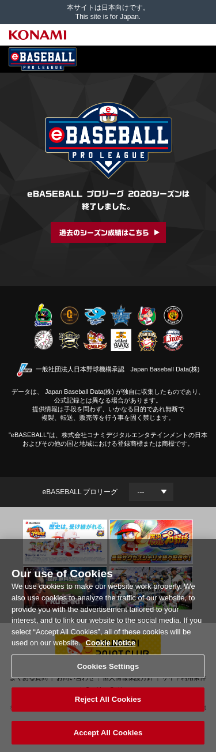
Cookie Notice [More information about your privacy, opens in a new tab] (111, 646)
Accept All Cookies (108, 736)
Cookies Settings (108, 669)
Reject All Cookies (108, 702)
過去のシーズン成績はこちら (104, 232)
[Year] (151, 492)
